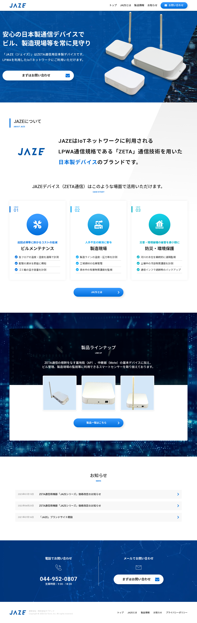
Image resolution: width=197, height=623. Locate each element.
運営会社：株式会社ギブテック (41, 611)
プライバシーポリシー (177, 612)
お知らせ (152, 5)
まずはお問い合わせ (36, 75)
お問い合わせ (176, 5)
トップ (113, 5)
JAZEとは (125, 5)
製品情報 (139, 5)
